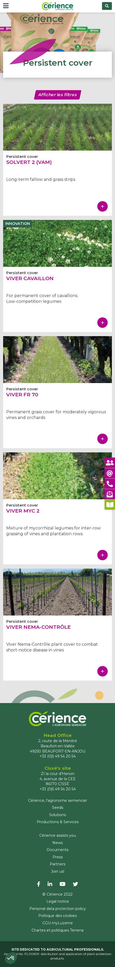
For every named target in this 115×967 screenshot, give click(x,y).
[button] (11, 958)
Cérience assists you (57, 835)
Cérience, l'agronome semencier (57, 800)
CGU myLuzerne (57, 923)
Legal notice (57, 901)
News (57, 842)
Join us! (57, 871)
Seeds (57, 807)
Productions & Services (58, 822)
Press (58, 857)
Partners (57, 864)
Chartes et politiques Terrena (57, 930)
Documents (57, 849)
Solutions (57, 814)
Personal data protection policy (57, 908)
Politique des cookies (57, 915)
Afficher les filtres (58, 94)
